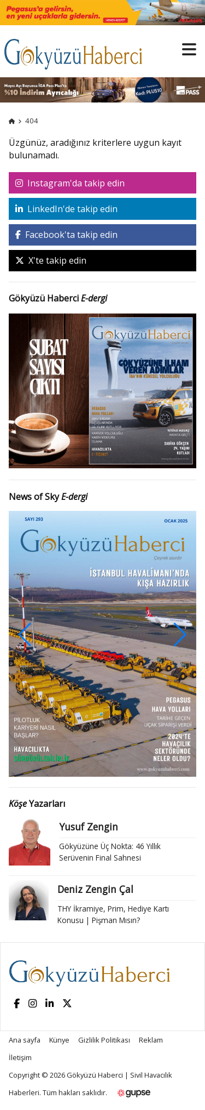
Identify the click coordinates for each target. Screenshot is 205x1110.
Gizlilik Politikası (104, 1040)
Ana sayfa (24, 1040)
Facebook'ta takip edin (66, 235)
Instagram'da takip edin (70, 183)
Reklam (151, 1040)
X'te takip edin (50, 260)
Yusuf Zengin (88, 826)
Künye (59, 1040)
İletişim (20, 1057)
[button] (180, 635)
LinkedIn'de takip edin (66, 209)
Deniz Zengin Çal (95, 889)
